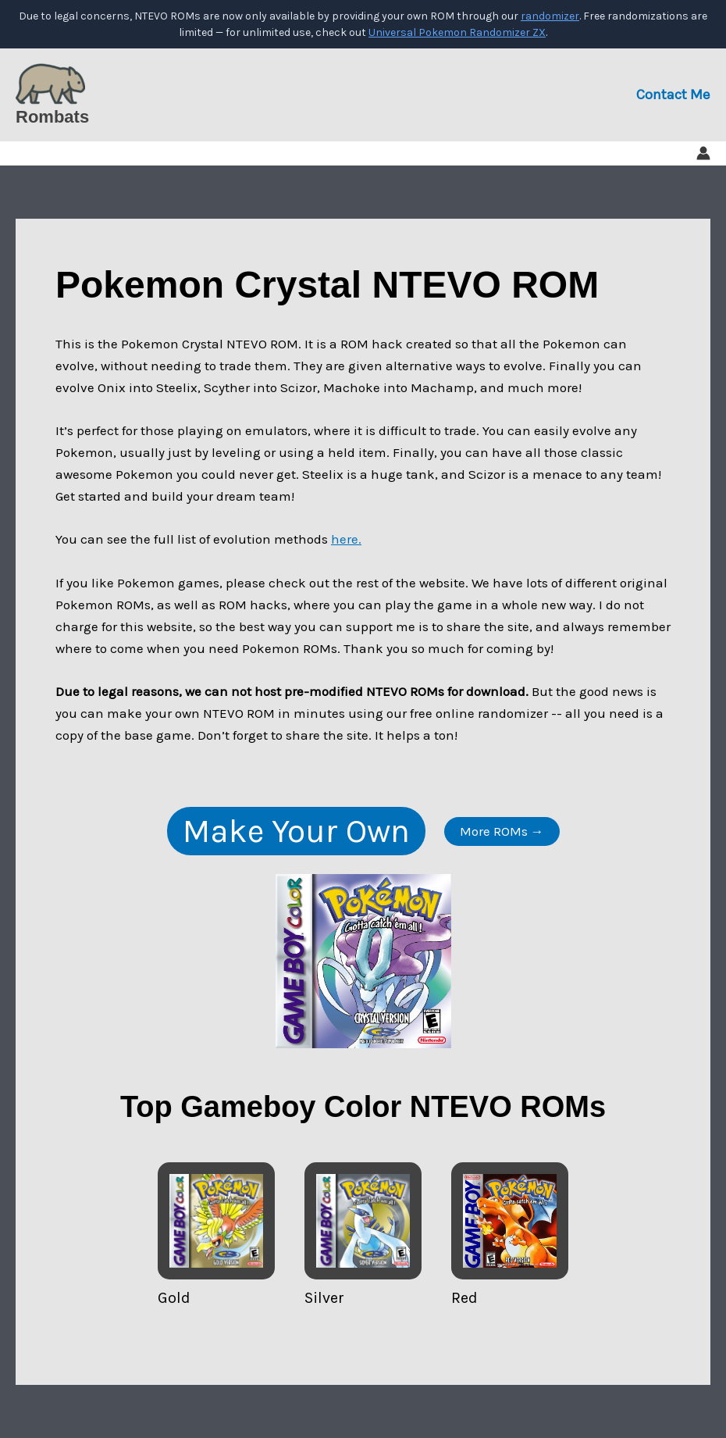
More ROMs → (502, 831)
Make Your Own (296, 831)
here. (346, 539)
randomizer (550, 16)
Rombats (52, 117)
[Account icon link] (703, 153)
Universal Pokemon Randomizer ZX (457, 32)
